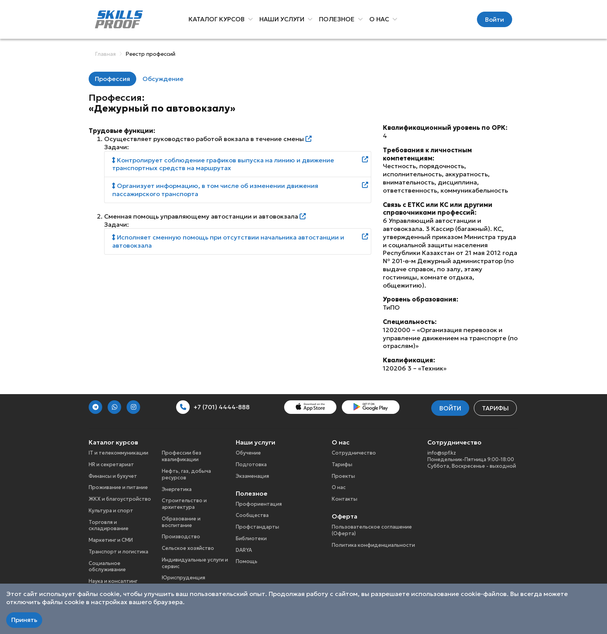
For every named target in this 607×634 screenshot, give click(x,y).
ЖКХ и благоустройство (120, 499)
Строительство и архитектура (184, 503)
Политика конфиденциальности (373, 545)
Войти (494, 19)
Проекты (343, 476)
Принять (24, 620)
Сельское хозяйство (188, 548)
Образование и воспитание (181, 522)
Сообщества (252, 515)
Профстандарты (257, 527)
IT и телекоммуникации (118, 453)
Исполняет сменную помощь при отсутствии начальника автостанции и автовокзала (228, 241)
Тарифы (495, 408)
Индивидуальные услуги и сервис (195, 563)
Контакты (344, 499)
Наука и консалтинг (113, 581)
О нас (339, 487)
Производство (181, 536)
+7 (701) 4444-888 (213, 407)
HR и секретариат (111, 464)
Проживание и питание (118, 487)
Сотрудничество (354, 453)
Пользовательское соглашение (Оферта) (372, 530)
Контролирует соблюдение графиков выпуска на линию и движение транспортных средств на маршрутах (223, 164)
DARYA (244, 550)
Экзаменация (252, 476)
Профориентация (259, 504)
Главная (105, 53)
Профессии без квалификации (181, 456)
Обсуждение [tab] (162, 79)
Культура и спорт (111, 510)
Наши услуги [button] (283, 19)
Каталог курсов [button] (218, 19)
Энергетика (177, 489)
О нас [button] (380, 19)
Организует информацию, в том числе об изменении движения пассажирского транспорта (215, 190)
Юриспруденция (183, 577)
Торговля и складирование (109, 525)
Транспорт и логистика (118, 551)
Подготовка (251, 464)
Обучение (248, 453)
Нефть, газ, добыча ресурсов (186, 474)
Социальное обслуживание (107, 566)
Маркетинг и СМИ (111, 540)
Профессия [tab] (112, 79)
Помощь (246, 561)
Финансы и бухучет (113, 476)
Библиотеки (251, 538)
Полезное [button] (338, 19)
